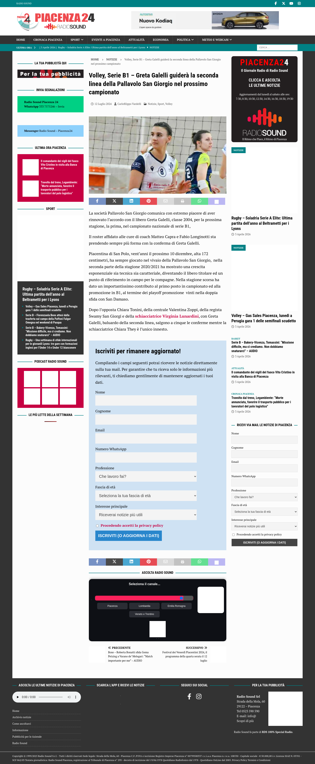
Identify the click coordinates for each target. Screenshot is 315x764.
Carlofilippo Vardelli (129, 104)
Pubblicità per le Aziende (27, 736)
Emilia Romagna (176, 606)
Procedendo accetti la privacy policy (132, 525)
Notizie (152, 104)
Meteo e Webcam (215, 40)
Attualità (136, 40)
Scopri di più (245, 721)
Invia (61, 106)
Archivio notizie (21, 717)
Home (20, 40)
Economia (161, 40)
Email (100, 430)
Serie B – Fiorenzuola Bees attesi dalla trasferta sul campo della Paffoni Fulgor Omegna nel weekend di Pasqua (48, 319)
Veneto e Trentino (144, 614)
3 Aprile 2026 (242, 234)
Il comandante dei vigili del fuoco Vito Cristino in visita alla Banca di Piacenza (59, 164)
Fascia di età (105, 487)
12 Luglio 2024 (103, 104)
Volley (169, 104)
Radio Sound (23, 3)
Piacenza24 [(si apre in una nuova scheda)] (65, 131)
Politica (183, 40)
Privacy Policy (239, 760)
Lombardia (144, 606)
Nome (100, 392)
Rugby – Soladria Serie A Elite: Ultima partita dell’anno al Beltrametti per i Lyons (47, 294)
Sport (75, 40)
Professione (104, 467)
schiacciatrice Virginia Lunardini (167, 316)
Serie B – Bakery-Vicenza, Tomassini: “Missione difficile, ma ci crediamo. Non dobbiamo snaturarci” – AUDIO (48, 331)
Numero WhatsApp (110, 448)
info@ (251, 716)
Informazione (20, 730)
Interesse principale (111, 506)
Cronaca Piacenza (47, 40)
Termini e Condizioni (259, 760)
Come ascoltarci (21, 723)
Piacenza (112, 606)
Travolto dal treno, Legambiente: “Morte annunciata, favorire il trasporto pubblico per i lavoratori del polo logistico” (261, 402)
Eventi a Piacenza (106, 40)
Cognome (103, 410)
